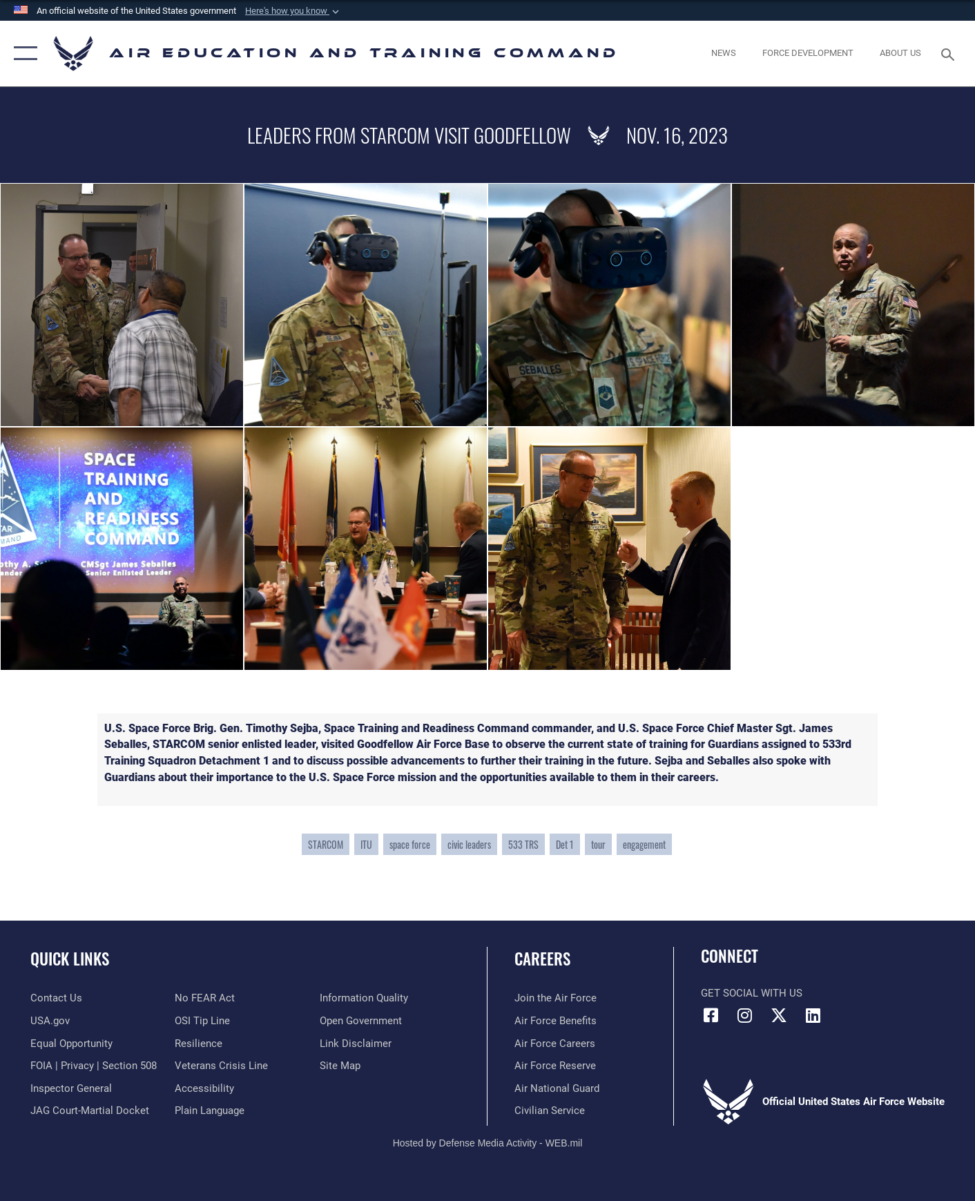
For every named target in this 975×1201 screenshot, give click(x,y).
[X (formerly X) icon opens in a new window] (779, 1015)
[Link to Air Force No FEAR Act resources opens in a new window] (205, 998)
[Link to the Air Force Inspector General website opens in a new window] (71, 1088)
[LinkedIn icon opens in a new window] (812, 1015)
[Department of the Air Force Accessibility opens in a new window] (204, 1088)
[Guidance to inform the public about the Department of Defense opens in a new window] (364, 998)
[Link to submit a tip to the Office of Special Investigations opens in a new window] (202, 1021)
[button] (293, 11)
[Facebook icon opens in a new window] (711, 1015)
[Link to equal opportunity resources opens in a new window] (71, 1043)
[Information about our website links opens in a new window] (356, 1043)
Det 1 (565, 844)
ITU (366, 844)
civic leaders (469, 844)
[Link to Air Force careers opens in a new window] (554, 1043)
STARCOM (325, 844)
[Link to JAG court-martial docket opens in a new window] (89, 1110)
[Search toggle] (950, 53)
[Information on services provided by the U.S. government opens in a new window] (50, 1021)
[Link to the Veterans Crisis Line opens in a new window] (221, 1065)
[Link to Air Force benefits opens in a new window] (555, 1021)
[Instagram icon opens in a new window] (745, 1015)
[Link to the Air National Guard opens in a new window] (556, 1088)
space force (409, 844)
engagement (644, 844)
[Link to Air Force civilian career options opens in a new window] (549, 1110)
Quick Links (69, 958)
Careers (542, 958)
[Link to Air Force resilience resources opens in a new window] (198, 1043)
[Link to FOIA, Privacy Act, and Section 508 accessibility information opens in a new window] (93, 1065)
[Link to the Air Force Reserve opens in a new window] (555, 1065)
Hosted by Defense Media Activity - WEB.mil (488, 1143)
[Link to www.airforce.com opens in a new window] (555, 998)
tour (598, 844)
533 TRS (523, 844)
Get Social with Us (751, 993)
